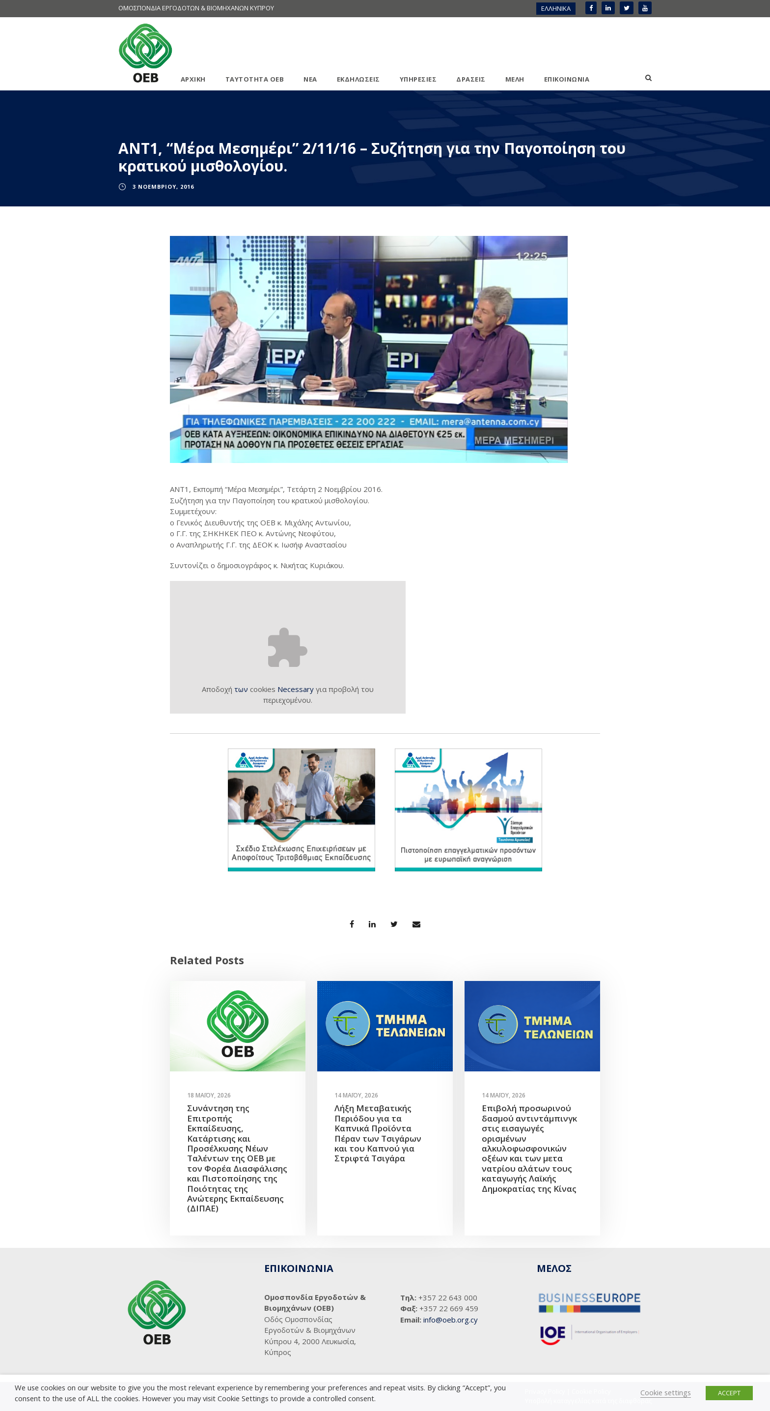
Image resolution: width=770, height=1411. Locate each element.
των (241, 689)
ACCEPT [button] (729, 1392)
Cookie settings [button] (665, 1392)
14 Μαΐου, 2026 (356, 1095)
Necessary (295, 689)
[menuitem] (556, 8)
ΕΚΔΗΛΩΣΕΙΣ (358, 79)
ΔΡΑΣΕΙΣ (471, 79)
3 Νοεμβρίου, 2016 (163, 186)
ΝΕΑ (310, 79)
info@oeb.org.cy (450, 1320)
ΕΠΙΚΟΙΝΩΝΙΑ (567, 79)
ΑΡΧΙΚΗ (193, 79)
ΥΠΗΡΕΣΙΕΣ (418, 79)
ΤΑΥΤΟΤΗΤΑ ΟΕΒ (254, 79)
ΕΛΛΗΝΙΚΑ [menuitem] (556, 8)
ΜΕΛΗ (514, 79)
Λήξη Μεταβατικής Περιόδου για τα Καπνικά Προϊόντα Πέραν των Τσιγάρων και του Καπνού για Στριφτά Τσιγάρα (377, 1133)
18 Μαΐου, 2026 (209, 1095)
